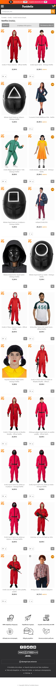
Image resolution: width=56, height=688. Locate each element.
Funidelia (3, 17)
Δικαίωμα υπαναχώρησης (43, 670)
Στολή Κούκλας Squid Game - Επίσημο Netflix (42, 171)
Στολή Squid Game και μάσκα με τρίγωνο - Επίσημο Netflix (14, 538)
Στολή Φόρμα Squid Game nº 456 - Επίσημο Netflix (14, 171)
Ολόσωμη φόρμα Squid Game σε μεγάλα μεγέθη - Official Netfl (41, 433)
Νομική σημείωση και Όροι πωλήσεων (36, 667)
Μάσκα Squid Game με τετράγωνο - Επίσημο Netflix (14, 223)
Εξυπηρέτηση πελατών (28, 662)
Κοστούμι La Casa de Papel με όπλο (41, 537)
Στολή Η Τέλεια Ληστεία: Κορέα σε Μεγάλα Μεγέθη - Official (41, 380)
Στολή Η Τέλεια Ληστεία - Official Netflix (14, 65)
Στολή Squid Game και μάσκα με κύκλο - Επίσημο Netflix (41, 485)
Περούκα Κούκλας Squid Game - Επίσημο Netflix (14, 380)
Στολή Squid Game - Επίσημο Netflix (41, 65)
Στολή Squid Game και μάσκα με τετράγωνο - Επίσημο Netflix (14, 485)
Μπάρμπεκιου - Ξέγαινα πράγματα (41, 590)
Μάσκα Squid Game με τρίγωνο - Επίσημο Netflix (14, 118)
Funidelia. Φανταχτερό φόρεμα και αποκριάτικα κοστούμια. (27, 6)
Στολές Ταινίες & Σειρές (19, 17)
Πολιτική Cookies (27, 670)
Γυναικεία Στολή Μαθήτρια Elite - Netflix (41, 117)
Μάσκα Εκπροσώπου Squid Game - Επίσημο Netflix (14, 276)
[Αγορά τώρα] (25, 76)
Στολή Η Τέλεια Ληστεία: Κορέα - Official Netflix (14, 328)
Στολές (10, 17)
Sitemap (27, 673)
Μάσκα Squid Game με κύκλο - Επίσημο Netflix (41, 276)
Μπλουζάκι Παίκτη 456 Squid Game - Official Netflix (41, 328)
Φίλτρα (5, 25)
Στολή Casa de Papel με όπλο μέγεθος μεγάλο (14, 591)
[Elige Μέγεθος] (4, 76)
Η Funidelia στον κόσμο (14, 667)
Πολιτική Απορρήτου (13, 670)
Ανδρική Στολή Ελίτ (42, 222)
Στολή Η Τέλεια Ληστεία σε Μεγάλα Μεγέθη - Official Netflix (14, 433)
